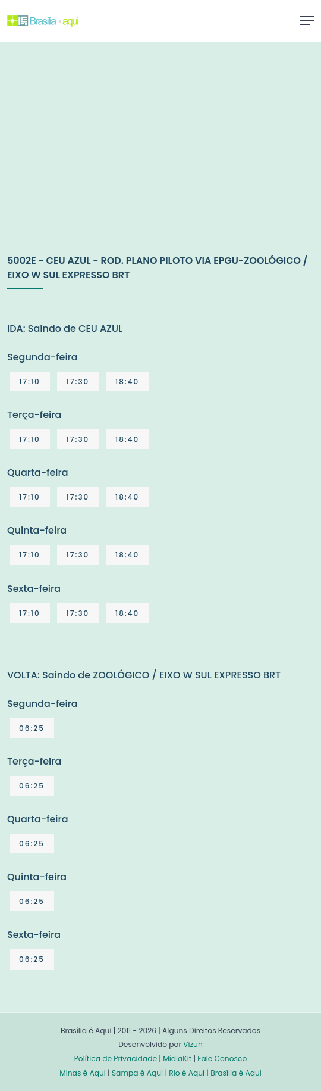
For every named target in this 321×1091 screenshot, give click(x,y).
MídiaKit (177, 1058)
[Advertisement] (96, 160)
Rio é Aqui (186, 1073)
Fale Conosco (222, 1058)
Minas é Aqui (82, 1073)
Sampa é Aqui (137, 1073)
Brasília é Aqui (236, 1073)
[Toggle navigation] (307, 20)
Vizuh (193, 1044)
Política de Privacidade (115, 1058)
